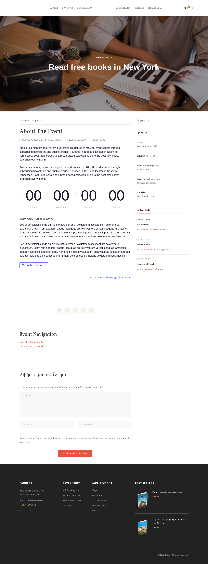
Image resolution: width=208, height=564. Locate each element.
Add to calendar (34, 265)
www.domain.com (145, 196)
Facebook (19, 511)
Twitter (23, 511)
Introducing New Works (32, 346)
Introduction (149, 182)
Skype (30, 511)
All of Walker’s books (31, 342)
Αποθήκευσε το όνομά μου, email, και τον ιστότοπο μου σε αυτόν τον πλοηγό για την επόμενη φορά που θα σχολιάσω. (74, 440)
